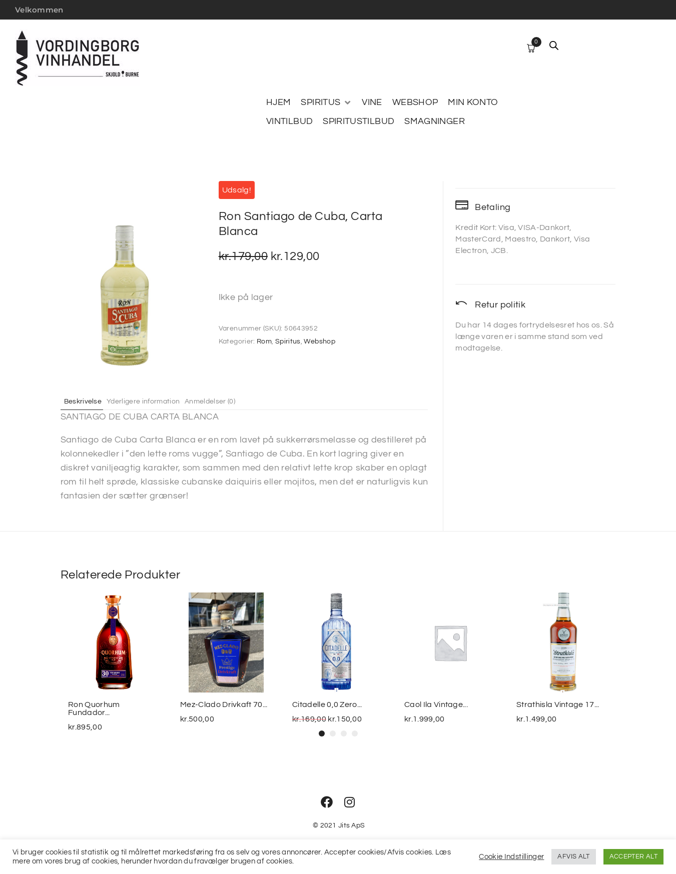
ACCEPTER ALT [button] (633, 856)
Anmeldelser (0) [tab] (230, 401)
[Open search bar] (554, 45)
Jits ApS (351, 825)
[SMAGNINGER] (434, 121)
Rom (264, 341)
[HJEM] (278, 102)
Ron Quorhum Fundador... (94, 708)
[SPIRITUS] (326, 102)
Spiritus (288, 341)
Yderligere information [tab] (154, 401)
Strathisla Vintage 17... (557, 704)
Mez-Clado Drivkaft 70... (224, 704)
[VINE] (372, 102)
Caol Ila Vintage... (436, 704)
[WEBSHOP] (415, 102)
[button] (322, 733)
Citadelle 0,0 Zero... (327, 704)
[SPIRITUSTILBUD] (358, 121)
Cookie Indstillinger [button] (511, 856)
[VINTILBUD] (289, 121)
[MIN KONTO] (473, 102)
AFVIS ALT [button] (573, 856)
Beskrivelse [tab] (87, 401)
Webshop (319, 341)
